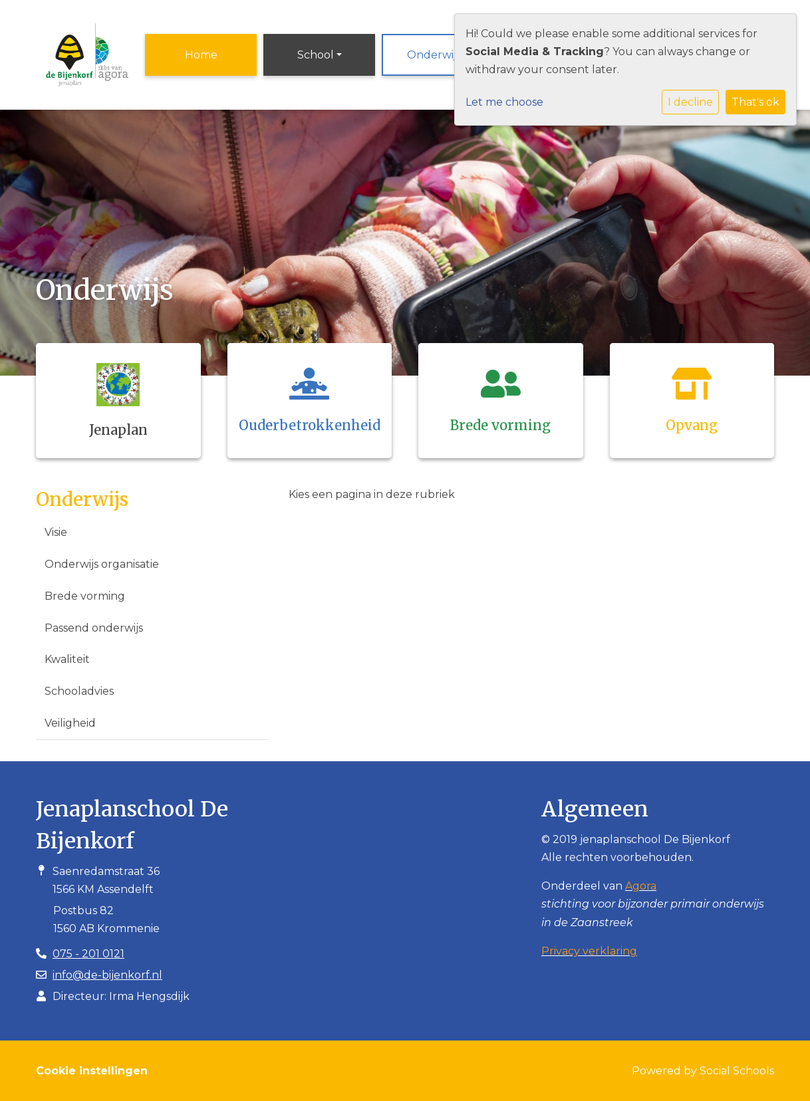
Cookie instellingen (92, 1070)
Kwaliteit (67, 659)
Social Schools (737, 1070)
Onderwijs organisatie (102, 564)
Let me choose (504, 102)
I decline (690, 102)
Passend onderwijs (94, 628)
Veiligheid (70, 723)
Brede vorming (85, 596)
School (315, 55)
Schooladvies (79, 691)
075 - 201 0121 (88, 953)
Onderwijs (434, 55)
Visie (56, 532)
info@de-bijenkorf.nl (107, 975)
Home (201, 55)
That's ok (755, 102)
